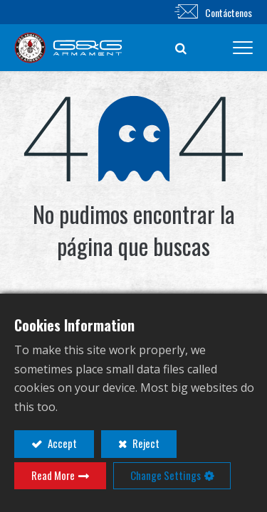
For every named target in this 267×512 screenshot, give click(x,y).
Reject (144, 443)
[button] (180, 47)
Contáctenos (228, 12)
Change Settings (165, 475)
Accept (61, 443)
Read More (53, 475)
